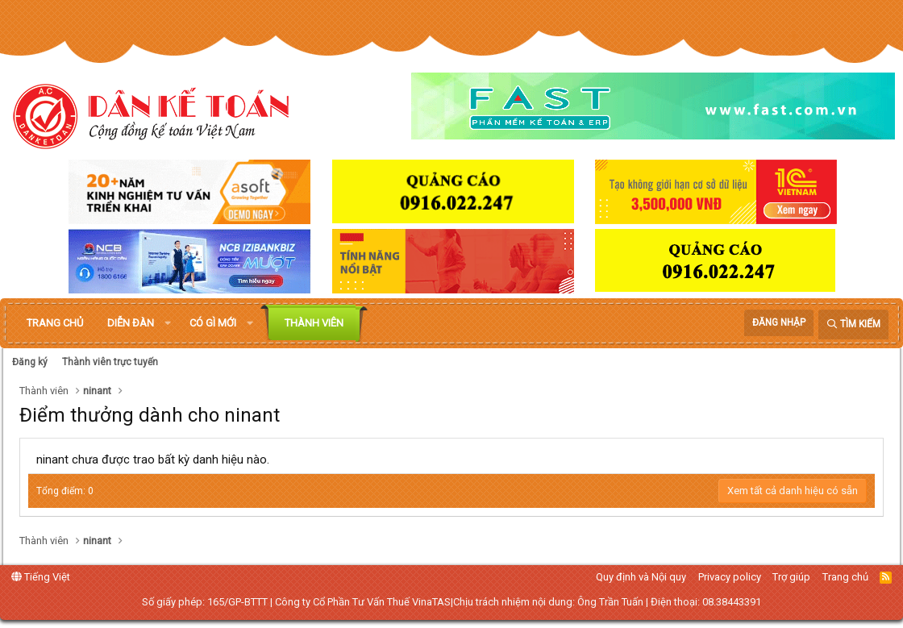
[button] (167, 323)
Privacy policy (729, 577)
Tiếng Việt (40, 577)
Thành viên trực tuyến (110, 362)
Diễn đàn (130, 323)
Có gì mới (212, 323)
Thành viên (314, 323)
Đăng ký (30, 362)
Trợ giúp (791, 577)
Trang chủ (55, 323)
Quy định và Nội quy (641, 577)
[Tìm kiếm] (853, 324)
